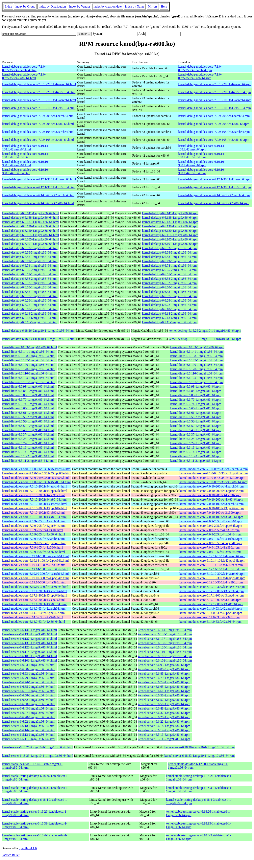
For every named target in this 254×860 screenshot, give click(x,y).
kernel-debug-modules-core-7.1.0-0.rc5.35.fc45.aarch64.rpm (200, 68)
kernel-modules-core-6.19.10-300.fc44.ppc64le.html (35, 578)
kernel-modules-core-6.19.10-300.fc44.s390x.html (34, 582)
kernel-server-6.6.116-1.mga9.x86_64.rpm (165, 651)
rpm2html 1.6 (28, 848)
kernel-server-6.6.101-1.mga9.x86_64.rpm (165, 660)
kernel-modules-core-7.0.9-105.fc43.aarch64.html (33, 538)
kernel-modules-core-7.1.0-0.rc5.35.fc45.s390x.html (35, 477)
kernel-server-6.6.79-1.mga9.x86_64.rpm (164, 678)
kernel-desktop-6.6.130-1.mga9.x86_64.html (30, 226)
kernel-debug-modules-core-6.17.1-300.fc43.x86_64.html (38, 187)
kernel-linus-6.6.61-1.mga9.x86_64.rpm (195, 412)
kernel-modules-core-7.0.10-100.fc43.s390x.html (33, 512)
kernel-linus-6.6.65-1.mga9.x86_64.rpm (195, 408)
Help (164, 6)
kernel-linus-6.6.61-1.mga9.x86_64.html (28, 412)
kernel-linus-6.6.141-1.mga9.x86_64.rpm (196, 351)
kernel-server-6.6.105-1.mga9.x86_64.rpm (165, 656)
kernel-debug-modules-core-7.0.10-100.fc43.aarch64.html (39, 100)
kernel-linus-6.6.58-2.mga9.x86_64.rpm (195, 417)
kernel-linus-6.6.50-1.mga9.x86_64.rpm (195, 425)
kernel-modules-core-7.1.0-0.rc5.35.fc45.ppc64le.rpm (213, 473)
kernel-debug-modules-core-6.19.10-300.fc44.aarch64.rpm (201, 163)
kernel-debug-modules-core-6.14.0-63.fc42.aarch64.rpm (214, 195)
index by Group (25, 6)
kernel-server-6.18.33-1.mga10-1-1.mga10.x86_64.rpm (199, 755)
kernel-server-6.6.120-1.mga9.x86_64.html (29, 647)
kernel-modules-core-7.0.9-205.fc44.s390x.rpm (209, 530)
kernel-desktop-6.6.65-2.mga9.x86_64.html (30, 270)
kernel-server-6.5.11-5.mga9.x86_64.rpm (164, 739)
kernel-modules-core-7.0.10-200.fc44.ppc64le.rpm (211, 490)
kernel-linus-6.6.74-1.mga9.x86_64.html (28, 404)
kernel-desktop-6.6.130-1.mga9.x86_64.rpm (170, 226)
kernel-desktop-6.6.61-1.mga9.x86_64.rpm (169, 274)
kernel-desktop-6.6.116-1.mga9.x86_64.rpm (170, 235)
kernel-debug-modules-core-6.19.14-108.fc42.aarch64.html (25, 147)
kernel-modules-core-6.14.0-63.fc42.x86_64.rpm (210, 621)
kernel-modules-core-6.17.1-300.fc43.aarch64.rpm (211, 591)
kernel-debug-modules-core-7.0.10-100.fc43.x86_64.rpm (214, 108)
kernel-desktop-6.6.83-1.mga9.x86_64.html (30, 257)
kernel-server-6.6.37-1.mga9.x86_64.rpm (164, 712)
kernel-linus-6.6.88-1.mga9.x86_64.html (28, 391)
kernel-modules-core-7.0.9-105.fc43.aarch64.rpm (210, 538)
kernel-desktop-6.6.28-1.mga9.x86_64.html (30, 300)
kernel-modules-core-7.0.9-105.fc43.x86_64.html (33, 552)
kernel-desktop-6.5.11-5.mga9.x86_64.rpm (169, 322)
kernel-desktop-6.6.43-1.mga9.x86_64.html (30, 291)
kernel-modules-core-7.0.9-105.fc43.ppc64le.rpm (210, 543)
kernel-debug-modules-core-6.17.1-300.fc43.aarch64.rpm (214, 179)
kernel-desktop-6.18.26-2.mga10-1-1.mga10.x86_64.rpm (205, 330)
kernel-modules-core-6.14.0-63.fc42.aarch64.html (33, 608)
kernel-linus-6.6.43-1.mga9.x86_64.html (28, 430)
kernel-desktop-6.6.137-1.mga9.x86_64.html (30, 222)
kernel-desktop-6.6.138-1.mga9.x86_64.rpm (170, 217)
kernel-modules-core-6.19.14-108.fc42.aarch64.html (35, 556)
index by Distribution (52, 6)
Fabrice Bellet (10, 855)
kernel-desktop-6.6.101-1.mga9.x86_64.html (30, 243)
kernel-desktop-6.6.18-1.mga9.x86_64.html (30, 309)
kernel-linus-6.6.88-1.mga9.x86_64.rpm (195, 391)
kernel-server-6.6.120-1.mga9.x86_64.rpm (165, 647)
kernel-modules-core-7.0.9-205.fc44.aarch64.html (33, 521)
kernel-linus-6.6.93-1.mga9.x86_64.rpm (195, 386)
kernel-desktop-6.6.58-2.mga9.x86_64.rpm (169, 278)
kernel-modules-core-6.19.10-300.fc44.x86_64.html (35, 586)
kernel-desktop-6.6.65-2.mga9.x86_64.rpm (169, 270)
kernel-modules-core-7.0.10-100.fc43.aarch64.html (34, 504)
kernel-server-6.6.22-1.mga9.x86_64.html (28, 721)
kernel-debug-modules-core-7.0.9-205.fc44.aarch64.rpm (214, 116)
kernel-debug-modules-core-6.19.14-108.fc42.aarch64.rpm (201, 147)
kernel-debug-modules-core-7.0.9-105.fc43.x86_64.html (38, 139)
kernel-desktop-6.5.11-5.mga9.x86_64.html (29, 322)
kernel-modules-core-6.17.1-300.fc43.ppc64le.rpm (211, 595)
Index (8, 6)
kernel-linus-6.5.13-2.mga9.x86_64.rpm (195, 456)
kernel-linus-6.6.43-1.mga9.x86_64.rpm (195, 430)
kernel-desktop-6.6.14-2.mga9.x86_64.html (30, 313)
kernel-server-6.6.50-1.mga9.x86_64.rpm (164, 704)
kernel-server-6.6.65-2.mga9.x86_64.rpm (164, 686)
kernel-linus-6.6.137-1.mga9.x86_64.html (28, 360)
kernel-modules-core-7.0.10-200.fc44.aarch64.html (34, 486)
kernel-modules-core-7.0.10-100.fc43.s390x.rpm (210, 512)
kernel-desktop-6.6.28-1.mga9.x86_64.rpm (169, 300)
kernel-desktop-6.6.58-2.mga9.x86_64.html (30, 278)
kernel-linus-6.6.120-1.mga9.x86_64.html (28, 369)
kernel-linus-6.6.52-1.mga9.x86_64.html (28, 421)
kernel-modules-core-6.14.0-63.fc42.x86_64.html (33, 621)
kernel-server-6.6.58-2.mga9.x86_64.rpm (164, 695)
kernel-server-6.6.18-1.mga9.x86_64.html (28, 726)
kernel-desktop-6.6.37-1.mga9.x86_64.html (30, 296)
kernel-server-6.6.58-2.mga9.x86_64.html (28, 695)
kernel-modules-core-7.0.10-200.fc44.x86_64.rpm (211, 499)
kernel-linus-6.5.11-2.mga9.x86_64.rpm (195, 460)
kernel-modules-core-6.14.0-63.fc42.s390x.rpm (209, 617)
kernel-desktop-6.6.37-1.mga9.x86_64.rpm (169, 296)
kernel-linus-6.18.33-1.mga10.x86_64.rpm (197, 347)
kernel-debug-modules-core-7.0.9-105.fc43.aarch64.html (38, 131)
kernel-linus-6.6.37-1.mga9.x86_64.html (28, 434)
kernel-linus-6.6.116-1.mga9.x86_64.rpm (196, 373)
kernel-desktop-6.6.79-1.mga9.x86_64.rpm (169, 261)
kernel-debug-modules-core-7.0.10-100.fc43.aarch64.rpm (214, 100)
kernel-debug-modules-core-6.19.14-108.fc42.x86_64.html (25, 155)
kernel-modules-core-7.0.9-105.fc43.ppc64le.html (33, 543)
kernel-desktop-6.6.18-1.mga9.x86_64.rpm (169, 309)
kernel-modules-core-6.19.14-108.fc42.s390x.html (34, 565)
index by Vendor (79, 6)
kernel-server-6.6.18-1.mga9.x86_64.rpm (164, 726)
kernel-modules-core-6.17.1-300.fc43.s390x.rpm (210, 599)
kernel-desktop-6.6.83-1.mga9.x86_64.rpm (169, 257)
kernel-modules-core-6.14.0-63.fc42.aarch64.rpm (210, 608)
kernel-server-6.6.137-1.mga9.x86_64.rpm (165, 638)
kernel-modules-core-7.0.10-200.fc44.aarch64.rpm (211, 486)
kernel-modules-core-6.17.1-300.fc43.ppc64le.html (34, 595)
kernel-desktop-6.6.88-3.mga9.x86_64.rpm (169, 252)
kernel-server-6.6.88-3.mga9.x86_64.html (28, 669)
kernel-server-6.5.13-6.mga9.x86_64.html (28, 734)
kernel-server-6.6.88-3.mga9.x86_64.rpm (164, 669)
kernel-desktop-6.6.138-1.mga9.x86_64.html (30, 217)
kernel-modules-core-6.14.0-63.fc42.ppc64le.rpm (210, 613)
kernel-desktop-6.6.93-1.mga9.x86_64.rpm (169, 248)
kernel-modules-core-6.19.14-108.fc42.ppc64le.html (35, 560)
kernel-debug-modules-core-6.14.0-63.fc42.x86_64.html (38, 203)
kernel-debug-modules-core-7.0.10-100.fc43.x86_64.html (38, 108)
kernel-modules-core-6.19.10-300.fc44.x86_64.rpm (212, 586)
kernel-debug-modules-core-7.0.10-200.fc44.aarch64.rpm (214, 84)
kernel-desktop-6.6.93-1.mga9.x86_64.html (30, 248)
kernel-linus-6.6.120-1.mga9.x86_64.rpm (196, 369)
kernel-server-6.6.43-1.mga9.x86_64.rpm (164, 708)
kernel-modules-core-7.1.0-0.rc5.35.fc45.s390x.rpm (212, 477)
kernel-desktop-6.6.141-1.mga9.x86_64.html (30, 213)
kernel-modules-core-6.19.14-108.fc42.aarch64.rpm (212, 556)
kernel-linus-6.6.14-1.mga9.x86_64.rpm (195, 452)
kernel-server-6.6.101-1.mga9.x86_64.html (29, 660)
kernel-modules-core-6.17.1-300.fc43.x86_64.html (34, 604)
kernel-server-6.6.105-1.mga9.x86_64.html (29, 656)
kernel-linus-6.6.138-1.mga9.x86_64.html (28, 356)
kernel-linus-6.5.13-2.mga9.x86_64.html (28, 456)
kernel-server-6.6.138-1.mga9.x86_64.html (29, 634)
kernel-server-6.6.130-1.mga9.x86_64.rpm (165, 643)
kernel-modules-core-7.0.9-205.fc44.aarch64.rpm (210, 521)
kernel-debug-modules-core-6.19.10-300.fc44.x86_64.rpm (201, 171)
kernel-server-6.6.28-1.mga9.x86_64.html (28, 717)
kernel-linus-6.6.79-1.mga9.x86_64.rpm (195, 399)
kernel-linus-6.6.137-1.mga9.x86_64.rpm (196, 360)
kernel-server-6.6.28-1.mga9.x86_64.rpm (164, 717)
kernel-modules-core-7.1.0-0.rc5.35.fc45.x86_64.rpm (213, 482)
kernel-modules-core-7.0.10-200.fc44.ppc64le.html (34, 490)
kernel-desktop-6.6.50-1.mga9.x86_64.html (30, 287)
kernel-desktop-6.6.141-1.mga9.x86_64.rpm (170, 213)
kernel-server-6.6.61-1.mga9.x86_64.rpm (164, 691)
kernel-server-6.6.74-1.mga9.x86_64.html (28, 682)
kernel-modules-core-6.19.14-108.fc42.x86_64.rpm (212, 569)
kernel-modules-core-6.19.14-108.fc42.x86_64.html (35, 569)
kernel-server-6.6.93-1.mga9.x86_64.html (28, 665)
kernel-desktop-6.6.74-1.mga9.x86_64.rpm (169, 265)
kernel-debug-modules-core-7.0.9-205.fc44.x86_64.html (38, 123)
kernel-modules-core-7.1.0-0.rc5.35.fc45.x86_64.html (36, 482)
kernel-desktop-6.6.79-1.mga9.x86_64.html (30, 261)
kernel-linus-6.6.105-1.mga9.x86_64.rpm (196, 377)
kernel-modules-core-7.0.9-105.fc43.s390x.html (32, 547)
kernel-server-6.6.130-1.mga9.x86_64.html (29, 643)
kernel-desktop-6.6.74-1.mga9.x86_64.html (30, 265)
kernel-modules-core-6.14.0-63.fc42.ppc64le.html (33, 613)
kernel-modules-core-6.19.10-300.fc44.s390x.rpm (211, 582)
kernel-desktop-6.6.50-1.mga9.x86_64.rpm (169, 287)
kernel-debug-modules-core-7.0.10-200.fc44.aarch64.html (39, 84)
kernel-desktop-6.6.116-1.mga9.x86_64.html (30, 235)
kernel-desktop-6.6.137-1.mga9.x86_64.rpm (170, 222)
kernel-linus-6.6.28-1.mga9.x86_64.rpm (195, 439)
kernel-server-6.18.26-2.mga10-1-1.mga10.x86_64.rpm (199, 747)
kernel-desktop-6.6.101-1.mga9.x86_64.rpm (170, 243)
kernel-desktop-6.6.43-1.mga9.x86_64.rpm (169, 291)
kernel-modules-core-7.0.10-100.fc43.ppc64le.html (34, 508)
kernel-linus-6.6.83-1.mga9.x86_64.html (28, 395)
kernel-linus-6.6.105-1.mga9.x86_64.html (28, 377)
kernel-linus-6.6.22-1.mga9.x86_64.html (28, 443)
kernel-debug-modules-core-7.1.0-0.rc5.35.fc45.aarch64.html (24, 68)
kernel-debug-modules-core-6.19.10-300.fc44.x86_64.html (25, 171)
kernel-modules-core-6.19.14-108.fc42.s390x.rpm (211, 565)
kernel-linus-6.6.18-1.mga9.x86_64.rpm (195, 447)
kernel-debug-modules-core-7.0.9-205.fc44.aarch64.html (38, 116)
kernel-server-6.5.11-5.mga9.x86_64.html (28, 739)
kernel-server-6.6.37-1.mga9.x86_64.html (28, 712)
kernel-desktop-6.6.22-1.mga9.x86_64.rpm (169, 304)
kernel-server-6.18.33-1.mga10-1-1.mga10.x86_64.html (37, 755)
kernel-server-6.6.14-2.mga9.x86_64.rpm (164, 730)
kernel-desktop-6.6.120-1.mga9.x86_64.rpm (170, 230)
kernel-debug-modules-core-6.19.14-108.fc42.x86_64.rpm (201, 155)
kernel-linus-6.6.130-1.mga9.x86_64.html (28, 364)
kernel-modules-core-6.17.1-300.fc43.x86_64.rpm (211, 604)
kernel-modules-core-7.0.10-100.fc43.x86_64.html (34, 517)
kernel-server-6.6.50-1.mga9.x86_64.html (28, 704)
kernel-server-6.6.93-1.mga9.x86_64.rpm (164, 665)
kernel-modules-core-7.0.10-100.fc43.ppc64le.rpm (211, 508)
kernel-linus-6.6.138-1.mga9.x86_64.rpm (196, 356)
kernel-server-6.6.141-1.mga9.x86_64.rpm (165, 630)
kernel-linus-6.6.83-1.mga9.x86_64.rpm (195, 395)
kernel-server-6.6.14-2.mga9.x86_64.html (28, 730)
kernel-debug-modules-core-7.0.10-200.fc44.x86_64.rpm (214, 92)
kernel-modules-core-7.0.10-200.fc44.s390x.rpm (210, 495)
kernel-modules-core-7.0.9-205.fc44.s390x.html (32, 530)
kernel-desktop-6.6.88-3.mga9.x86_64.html (30, 252)
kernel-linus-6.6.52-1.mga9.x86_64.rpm (195, 421)
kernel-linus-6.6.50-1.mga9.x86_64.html (28, 425)
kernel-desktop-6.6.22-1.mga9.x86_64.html (30, 304)
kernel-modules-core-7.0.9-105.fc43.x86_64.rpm (210, 552)
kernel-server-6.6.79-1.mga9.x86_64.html (28, 678)
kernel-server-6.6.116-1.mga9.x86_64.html (29, 651)
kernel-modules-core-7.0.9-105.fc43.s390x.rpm (209, 547)
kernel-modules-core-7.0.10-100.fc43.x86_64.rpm (211, 517)
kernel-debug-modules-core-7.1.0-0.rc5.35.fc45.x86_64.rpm (200, 76)
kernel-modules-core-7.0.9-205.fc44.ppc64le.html (33, 525)
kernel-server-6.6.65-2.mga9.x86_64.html (28, 686)
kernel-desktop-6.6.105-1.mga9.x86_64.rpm (170, 239)
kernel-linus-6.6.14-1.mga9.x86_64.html (28, 452)
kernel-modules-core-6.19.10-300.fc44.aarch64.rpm (212, 573)
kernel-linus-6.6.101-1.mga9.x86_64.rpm (196, 382)
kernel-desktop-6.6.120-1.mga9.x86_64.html (30, 230)
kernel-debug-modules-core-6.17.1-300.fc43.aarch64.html (39, 179)
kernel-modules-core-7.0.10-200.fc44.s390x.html (33, 495)
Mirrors (153, 6)
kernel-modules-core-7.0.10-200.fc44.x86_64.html (34, 499)
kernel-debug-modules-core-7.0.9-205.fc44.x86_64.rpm (213, 123)
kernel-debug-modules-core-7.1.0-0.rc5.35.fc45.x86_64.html (24, 76)
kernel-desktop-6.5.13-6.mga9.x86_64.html (30, 318)
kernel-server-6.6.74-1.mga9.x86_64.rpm (164, 682)
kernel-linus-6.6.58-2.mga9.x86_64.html (28, 417)
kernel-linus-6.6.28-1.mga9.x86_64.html (28, 439)
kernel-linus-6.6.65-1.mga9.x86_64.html (28, 408)
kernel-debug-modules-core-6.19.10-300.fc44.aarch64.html (25, 163)
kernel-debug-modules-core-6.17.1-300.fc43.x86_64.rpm (214, 187)
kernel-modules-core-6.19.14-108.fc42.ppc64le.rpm (212, 560)
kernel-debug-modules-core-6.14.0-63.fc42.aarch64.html (38, 195)
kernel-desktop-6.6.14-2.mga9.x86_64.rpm (169, 313)
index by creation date (107, 6)
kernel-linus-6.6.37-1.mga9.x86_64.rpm (195, 434)
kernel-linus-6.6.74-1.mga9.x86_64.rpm (195, 404)
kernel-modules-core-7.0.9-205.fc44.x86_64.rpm (210, 534)
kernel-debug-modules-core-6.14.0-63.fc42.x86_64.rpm (213, 203)
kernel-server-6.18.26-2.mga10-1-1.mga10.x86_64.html (37, 747)
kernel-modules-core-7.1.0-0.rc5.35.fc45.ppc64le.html (36, 473)
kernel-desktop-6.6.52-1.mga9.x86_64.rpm (169, 283)
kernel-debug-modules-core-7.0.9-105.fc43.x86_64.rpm (213, 139)
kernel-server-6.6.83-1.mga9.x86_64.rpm (164, 673)
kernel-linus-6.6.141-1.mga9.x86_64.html (28, 351)
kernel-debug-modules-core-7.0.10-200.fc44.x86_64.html (38, 92)
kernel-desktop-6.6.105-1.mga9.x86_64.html (30, 239)
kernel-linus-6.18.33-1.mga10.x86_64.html (29, 347)
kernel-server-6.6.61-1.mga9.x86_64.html (28, 691)
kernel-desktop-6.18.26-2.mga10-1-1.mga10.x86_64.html (38, 330)
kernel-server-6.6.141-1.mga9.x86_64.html (29, 630)
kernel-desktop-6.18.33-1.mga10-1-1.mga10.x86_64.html (38, 339)
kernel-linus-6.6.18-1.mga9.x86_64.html (28, 447)
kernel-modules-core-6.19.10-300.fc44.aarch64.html (35, 573)
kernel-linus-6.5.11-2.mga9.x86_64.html (28, 460)
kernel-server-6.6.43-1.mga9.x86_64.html (28, 708)
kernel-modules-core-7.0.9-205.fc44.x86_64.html (33, 534)
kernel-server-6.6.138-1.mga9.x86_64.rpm (165, 634)
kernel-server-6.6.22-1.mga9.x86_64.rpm (164, 721)
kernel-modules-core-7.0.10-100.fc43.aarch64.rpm (211, 504)
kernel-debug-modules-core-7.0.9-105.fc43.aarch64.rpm (214, 131)
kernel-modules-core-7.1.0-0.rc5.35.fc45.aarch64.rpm (213, 469)
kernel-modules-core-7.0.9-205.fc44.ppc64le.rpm (210, 525)
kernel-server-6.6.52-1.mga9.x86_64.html (28, 699)
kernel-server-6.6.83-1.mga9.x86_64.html (28, 673)
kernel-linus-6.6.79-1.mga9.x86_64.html (28, 399)
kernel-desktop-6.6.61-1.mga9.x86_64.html (30, 274)
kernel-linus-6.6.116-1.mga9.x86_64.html (28, 373)
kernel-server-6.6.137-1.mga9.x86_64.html (29, 638)
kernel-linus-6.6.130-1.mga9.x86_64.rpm (196, 364)
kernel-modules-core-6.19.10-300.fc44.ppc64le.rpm (212, 578)
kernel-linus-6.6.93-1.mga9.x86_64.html (28, 386)
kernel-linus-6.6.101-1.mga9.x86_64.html (28, 382)
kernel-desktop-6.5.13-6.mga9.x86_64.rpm (169, 318)
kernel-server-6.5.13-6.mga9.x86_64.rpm (164, 734)
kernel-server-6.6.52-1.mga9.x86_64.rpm (164, 699)
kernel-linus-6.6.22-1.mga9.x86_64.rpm (195, 443)
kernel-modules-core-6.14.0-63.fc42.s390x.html (32, 617)
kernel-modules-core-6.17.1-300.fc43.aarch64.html (34, 591)
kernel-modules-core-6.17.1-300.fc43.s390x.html (33, 599)
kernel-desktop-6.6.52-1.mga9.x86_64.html (30, 283)
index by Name (134, 6)
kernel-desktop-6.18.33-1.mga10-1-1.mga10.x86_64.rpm (205, 339)
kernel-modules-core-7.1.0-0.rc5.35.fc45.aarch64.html (36, 469)
